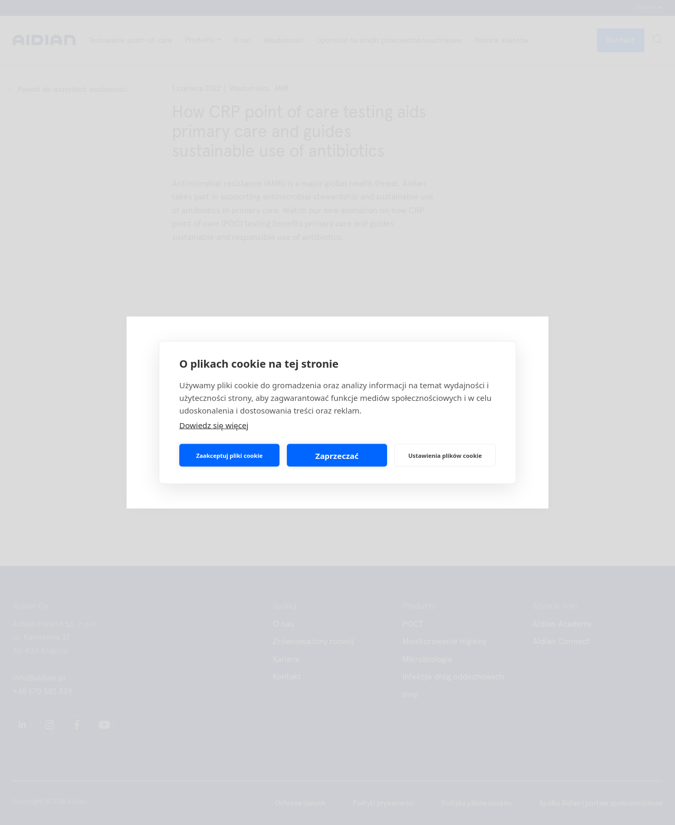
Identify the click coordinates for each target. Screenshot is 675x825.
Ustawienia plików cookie (445, 455)
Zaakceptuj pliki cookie (229, 455)
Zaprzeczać (337, 455)
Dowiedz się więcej (213, 425)
